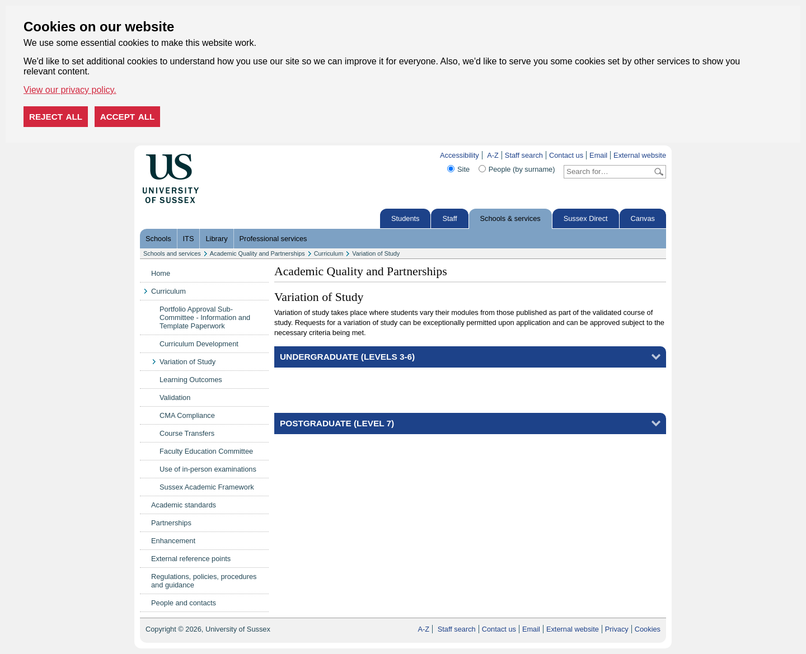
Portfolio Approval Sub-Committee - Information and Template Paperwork (205, 317)
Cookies (647, 629)
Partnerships (171, 523)
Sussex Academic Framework (207, 487)
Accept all (127, 116)
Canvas (643, 218)
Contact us (566, 155)
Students (405, 218)
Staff (449, 218)
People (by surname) (522, 169)
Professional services (273, 238)
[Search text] (608, 171)
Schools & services (510, 218)
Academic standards (183, 505)
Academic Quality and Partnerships (257, 253)
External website (639, 155)
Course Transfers (187, 433)
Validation (175, 397)
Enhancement (173, 541)
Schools (158, 238)
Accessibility (459, 155)
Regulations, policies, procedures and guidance (204, 580)
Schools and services (172, 253)
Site (463, 169)
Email (598, 155)
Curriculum (329, 253)
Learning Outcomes (191, 379)
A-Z (493, 155)
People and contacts (183, 603)
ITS (188, 238)
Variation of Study (376, 253)
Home (160, 273)
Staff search (524, 155)
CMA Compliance (187, 415)
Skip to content (222, 155)
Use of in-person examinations (208, 469)
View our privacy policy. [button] (70, 90)
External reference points (191, 558)
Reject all (55, 116)
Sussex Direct (586, 218)
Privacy (617, 629)
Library (216, 238)
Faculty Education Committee (206, 451)
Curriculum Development (199, 344)
